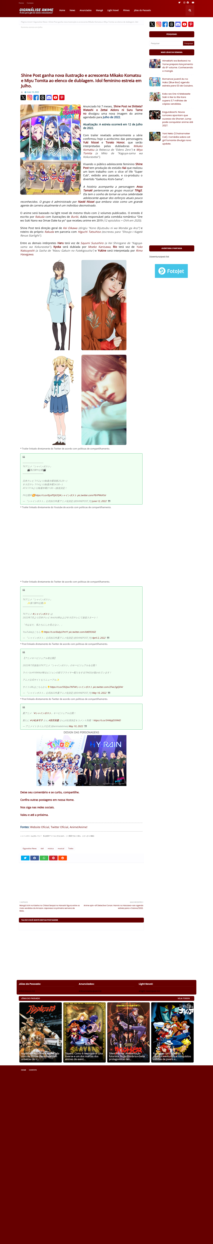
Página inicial (26, 22)
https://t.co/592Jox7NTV (62, 686)
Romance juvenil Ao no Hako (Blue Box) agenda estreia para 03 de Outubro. (177, 82)
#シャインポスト (68, 495)
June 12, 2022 (99, 501)
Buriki (74, 216)
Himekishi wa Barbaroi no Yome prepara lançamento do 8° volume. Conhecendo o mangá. (177, 65)
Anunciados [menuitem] (86, 10)
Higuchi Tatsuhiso (89, 232)
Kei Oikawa (70, 228)
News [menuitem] (72, 10)
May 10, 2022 (99, 692)
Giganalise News (40, 22)
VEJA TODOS (184, 998)
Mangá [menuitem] (99, 10)
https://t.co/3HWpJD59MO (107, 720)
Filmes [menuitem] (126, 10)
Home (21, 3)
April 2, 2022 (98, 637)
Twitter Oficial (59, 827)
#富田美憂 (53, 720)
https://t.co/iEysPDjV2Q (47, 495)
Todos (70, 848)
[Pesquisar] (166, 43)
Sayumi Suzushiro (92, 243)
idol (42, 848)
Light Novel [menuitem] (113, 10)
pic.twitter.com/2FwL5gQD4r (108, 686)
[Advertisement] (81, 50)
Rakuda (39, 216)
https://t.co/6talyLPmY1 (56, 631)
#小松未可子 (36, 720)
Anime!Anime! (78, 827)
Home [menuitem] (62, 10)
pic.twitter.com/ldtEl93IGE (82, 631)
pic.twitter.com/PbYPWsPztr (91, 495)
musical (61, 848)
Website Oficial (39, 827)
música (51, 848)
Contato (30, 3)
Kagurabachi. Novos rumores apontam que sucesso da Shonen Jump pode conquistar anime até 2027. (177, 118)
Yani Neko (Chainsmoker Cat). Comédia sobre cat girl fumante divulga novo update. (176, 138)
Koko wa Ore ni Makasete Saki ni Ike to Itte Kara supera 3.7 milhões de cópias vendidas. (176, 99)
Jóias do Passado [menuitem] (142, 10)
